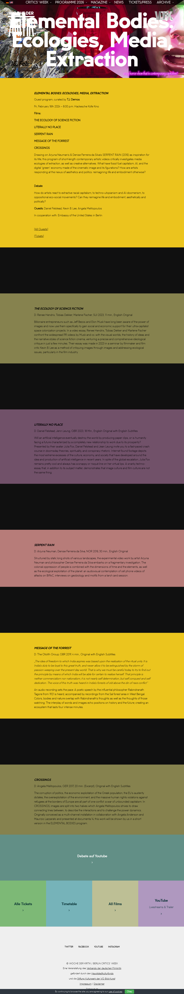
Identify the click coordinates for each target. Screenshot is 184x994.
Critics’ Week (37, 2)
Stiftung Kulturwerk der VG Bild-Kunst (96, 979)
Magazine (99, 2)
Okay (129, 992)
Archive (163, 2)
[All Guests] (41, 229)
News (119, 2)
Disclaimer (99, 984)
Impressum (85, 984)
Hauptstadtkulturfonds (102, 973)
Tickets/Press (140, 2)
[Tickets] (39, 236)
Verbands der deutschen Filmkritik (104, 968)
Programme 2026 (69, 2)
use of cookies (115, 992)
